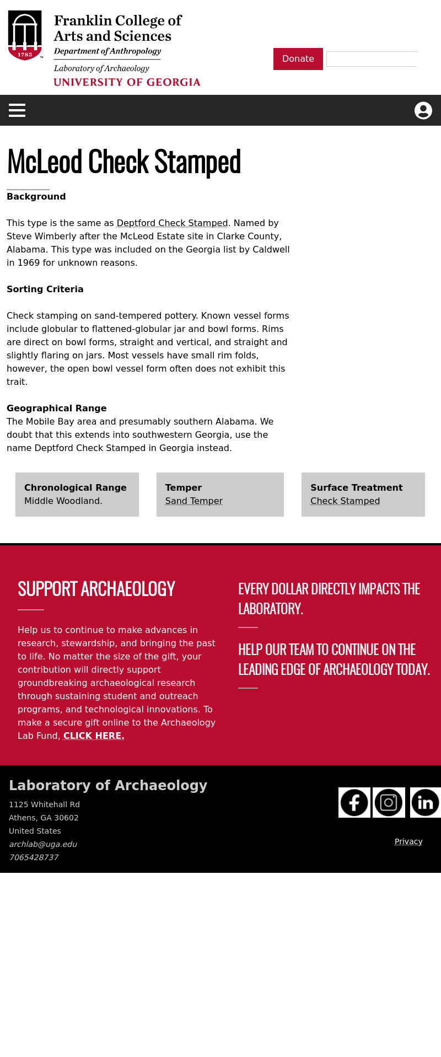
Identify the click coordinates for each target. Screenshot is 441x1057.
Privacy (409, 841)
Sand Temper (194, 501)
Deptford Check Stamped (172, 223)
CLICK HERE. (94, 736)
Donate (298, 58)
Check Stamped (345, 501)
